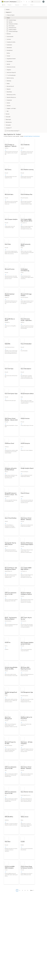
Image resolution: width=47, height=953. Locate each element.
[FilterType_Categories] (5, 12)
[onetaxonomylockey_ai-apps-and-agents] (5, 15)
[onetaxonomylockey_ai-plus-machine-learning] (5, 78)
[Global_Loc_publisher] (5, 125)
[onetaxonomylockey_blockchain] (5, 33)
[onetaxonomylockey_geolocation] (5, 58)
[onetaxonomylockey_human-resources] (5, 61)
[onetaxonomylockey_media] (5, 83)
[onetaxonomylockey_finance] (5, 55)
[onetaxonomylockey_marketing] (5, 80)
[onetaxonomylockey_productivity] (5, 100)
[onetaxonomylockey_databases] (5, 47)
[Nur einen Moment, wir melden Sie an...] (43, 2)
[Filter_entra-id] (5, 86)
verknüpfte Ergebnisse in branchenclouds (32, 136)
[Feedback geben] (21, 1)
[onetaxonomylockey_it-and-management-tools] (5, 75)
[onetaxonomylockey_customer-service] (5, 44)
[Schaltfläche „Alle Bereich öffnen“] (4, 5)
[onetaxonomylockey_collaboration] (5, 36)
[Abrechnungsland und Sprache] (36, 2)
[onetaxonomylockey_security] (5, 105)
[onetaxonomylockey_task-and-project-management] (5, 108)
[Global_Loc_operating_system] (5, 122)
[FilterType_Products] (5, 9)
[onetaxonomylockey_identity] (5, 64)
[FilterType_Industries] (5, 114)
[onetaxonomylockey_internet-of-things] (5, 72)
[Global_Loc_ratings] (5, 119)
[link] (11, 150)
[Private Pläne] (29, 1)
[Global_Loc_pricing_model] (5, 116)
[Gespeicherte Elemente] (26, 1)
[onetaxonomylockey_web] (5, 111)
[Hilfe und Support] (24, 1)
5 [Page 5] (27, 890)
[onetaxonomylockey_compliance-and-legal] (5, 42)
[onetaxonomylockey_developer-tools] (5, 50)
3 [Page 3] (22, 890)
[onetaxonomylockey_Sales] (5, 103)
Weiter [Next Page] (31, 890)
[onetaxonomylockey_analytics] (5, 17)
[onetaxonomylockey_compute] (5, 67)
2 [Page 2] (19, 890)
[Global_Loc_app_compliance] (5, 127)
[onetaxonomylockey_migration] (5, 89)
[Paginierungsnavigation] (25, 891)
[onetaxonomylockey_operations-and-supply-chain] (5, 97)
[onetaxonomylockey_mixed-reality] (5, 91)
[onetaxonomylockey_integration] (5, 69)
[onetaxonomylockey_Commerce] (5, 39)
